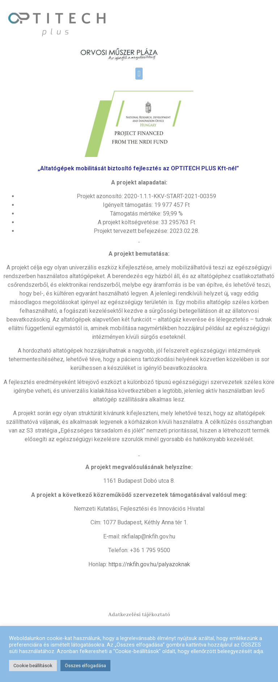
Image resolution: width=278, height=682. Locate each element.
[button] (138, 74)
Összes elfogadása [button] (85, 665)
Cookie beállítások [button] (32, 665)
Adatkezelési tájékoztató (139, 614)
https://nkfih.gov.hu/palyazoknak (149, 564)
